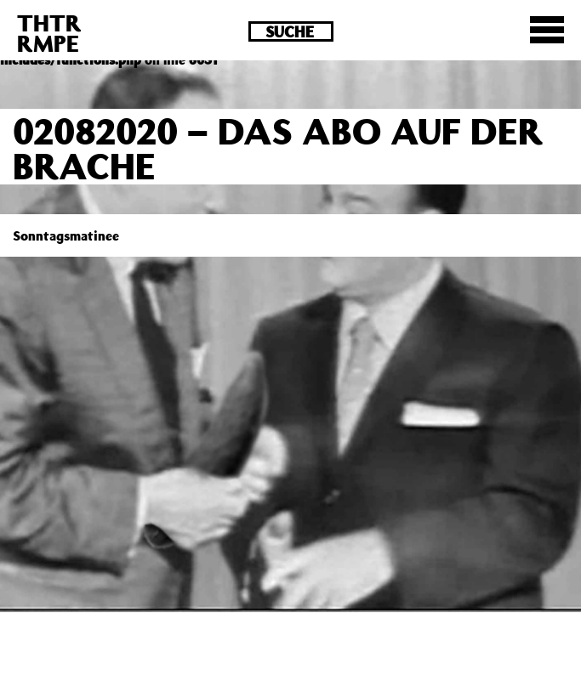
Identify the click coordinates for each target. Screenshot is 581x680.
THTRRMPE (49, 33)
